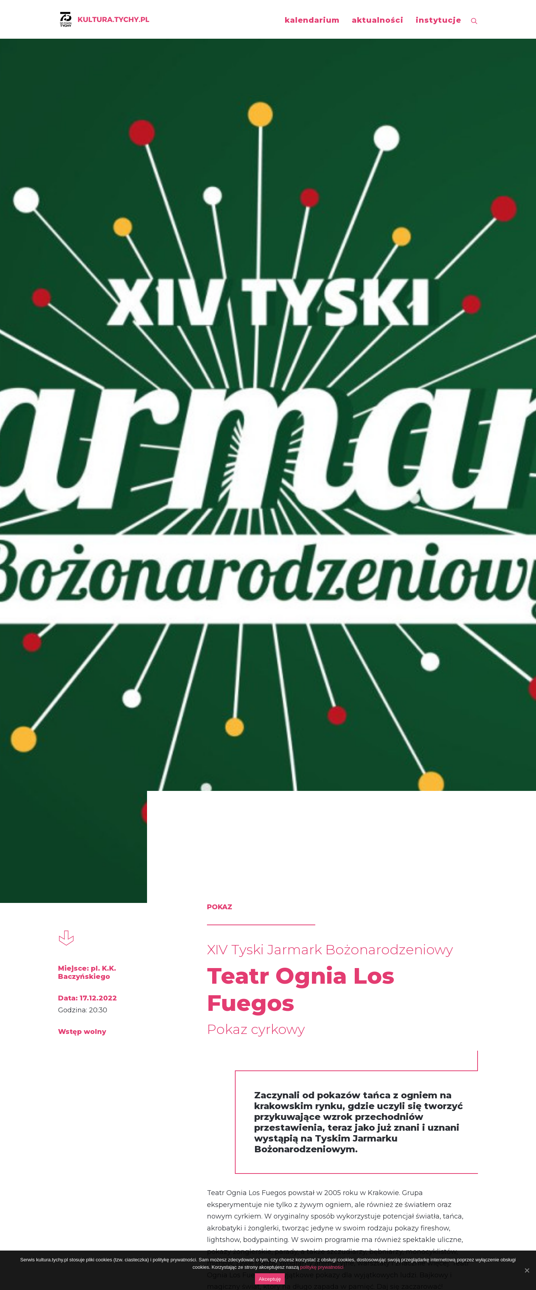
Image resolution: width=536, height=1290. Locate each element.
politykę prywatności (321, 1267)
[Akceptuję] (526, 1270)
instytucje (438, 20)
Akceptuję (270, 1279)
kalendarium (312, 20)
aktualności (377, 20)
